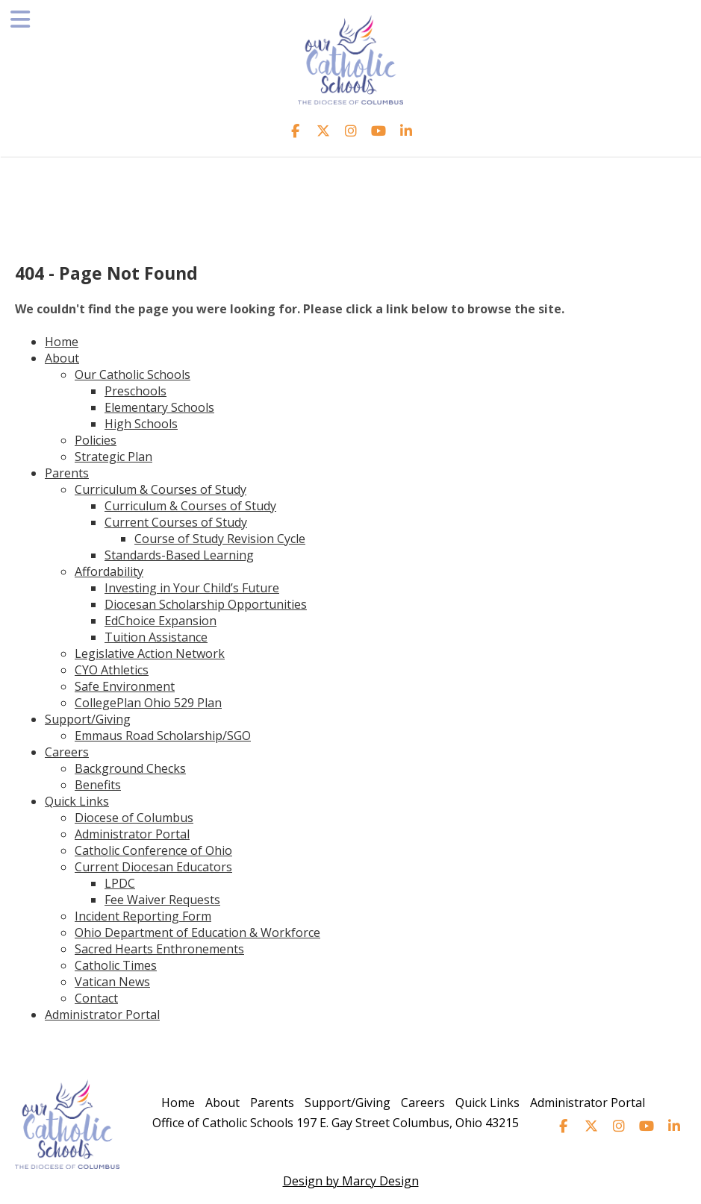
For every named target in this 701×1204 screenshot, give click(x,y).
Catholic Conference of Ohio (153, 850)
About (62, 358)
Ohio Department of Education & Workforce (197, 932)
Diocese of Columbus (134, 817)
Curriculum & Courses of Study (160, 489)
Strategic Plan (113, 456)
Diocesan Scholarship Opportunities (206, 604)
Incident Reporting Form (143, 916)
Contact (96, 998)
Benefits (98, 785)
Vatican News (112, 981)
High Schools (141, 424)
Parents (67, 473)
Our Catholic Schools (132, 374)
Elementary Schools (159, 407)
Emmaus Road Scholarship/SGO (163, 735)
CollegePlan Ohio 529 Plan (148, 703)
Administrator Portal (132, 834)
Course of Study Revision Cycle (219, 538)
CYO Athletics (112, 670)
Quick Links (77, 801)
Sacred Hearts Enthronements (159, 949)
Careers (67, 752)
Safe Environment (125, 686)
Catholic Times (116, 965)
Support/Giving (88, 719)
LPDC (120, 883)
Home (61, 341)
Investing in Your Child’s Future (192, 588)
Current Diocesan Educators (153, 867)
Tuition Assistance (156, 637)
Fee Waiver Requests (162, 899)
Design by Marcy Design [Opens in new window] (351, 1181)
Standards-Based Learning (179, 555)
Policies (95, 440)
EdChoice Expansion (160, 620)
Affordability (109, 571)
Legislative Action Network (150, 653)
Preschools (135, 391)
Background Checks (130, 768)
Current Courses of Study (176, 522)
